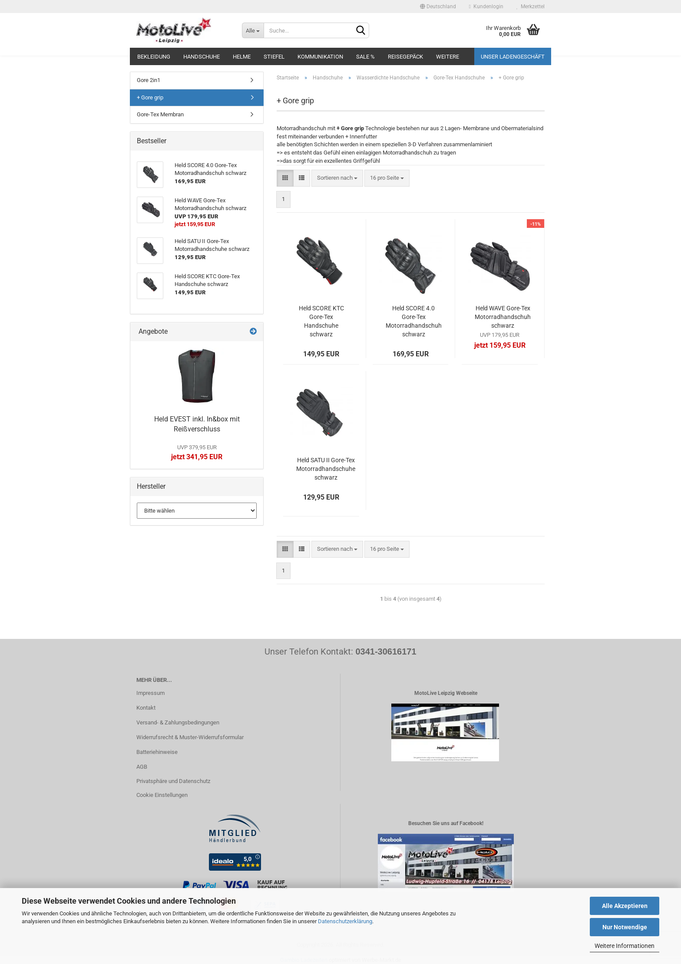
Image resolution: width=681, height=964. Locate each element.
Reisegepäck (405, 56)
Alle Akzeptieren (625, 905)
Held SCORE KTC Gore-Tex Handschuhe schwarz (321, 321)
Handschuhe (201, 56)
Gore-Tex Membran (160, 114)
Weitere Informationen (625, 945)
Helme (242, 56)
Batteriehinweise (157, 752)
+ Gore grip (150, 97)
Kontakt (145, 707)
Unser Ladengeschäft (513, 56)
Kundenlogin (486, 6)
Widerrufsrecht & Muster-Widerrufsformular (190, 737)
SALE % (365, 56)
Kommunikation (320, 56)
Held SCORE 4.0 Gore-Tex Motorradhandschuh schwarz (414, 321)
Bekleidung (153, 56)
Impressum (150, 693)
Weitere (447, 56)
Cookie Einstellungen (162, 795)
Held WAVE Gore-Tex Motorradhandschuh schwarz (503, 317)
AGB (141, 766)
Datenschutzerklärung (345, 921)
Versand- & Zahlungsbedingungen (177, 722)
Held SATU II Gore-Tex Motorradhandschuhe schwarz (325, 469)
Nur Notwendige (624, 927)
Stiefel (274, 56)
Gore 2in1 (148, 80)
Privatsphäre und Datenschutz (173, 781)
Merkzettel (530, 6)
